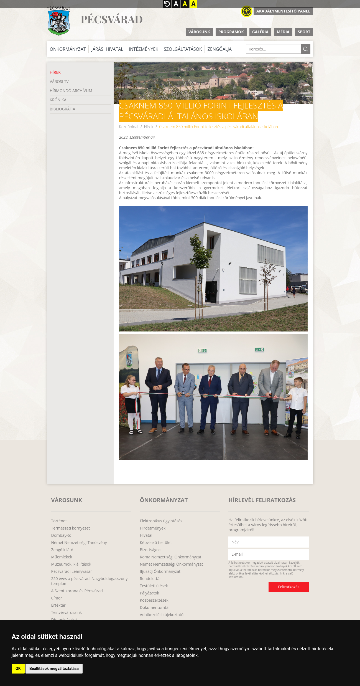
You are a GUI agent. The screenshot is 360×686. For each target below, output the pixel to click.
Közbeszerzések (154, 600)
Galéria (260, 31)
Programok (231, 31)
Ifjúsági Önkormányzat (160, 571)
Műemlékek (61, 557)
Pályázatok (149, 593)
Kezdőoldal (128, 126)
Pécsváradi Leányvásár (71, 571)
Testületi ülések (154, 585)
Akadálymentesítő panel (283, 11)
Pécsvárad (112, 19)
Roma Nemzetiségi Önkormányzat (170, 557)
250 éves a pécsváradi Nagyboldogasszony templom (89, 581)
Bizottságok (150, 549)
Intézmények (143, 49)
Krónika (58, 99)
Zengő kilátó (62, 549)
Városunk (199, 31)
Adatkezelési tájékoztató (161, 614)
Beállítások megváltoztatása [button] (54, 668)
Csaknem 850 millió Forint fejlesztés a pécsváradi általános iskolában (218, 126)
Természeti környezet (70, 528)
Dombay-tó (61, 535)
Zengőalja (220, 49)
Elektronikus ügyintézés (161, 520)
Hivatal (146, 535)
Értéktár (58, 605)
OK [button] (18, 668)
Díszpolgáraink (64, 619)
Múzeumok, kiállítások (71, 564)
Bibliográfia (62, 109)
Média (283, 31)
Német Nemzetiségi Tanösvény (79, 542)
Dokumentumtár (155, 607)
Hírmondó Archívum (71, 90)
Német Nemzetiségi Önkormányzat (171, 564)
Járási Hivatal (107, 49)
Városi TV (59, 81)
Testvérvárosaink (66, 612)
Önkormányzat (68, 49)
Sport (304, 31)
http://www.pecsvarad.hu (58, 21)
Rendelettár (150, 578)
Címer (56, 598)
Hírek (55, 72)
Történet (59, 520)
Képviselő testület (156, 542)
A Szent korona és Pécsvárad (77, 590)
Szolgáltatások (183, 49)
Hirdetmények (152, 528)
